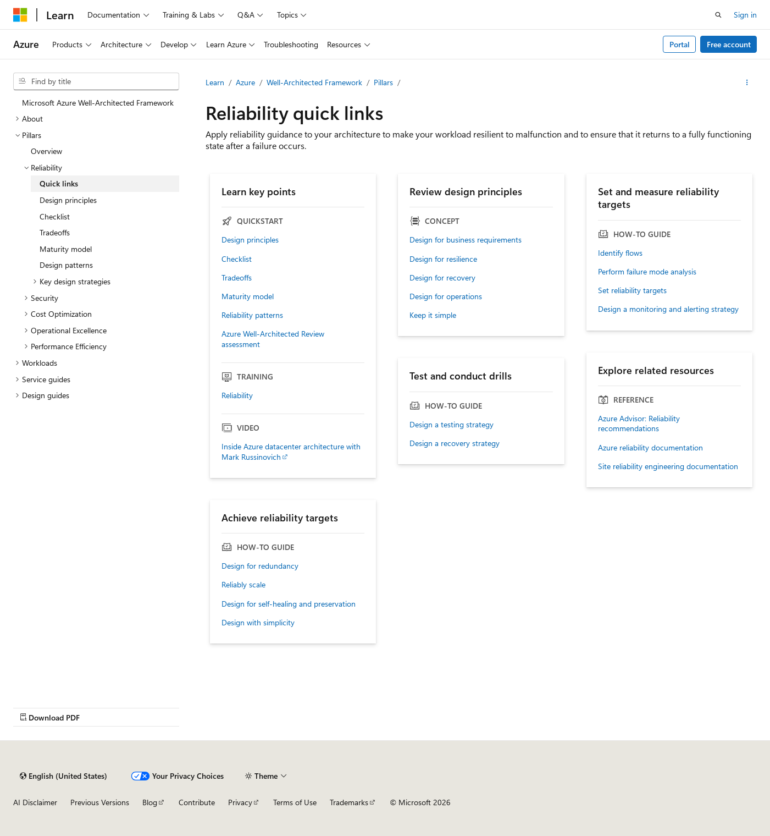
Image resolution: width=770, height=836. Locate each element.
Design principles (250, 240)
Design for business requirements (465, 240)
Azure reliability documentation (650, 448)
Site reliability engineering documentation (668, 466)
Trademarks (349, 802)
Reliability (237, 395)
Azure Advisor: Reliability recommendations (639, 423)
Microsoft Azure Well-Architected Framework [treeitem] (98, 102)
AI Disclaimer (35, 802)
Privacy (240, 802)
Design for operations (445, 296)
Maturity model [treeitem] (66, 249)
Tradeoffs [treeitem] (55, 232)
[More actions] (747, 82)
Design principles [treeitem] (68, 200)
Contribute (197, 802)
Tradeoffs (236, 278)
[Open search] (718, 15)
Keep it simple (432, 315)
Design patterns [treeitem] (66, 265)
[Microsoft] (20, 15)
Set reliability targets (632, 290)
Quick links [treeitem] (59, 183)
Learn (215, 82)
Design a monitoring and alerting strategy (668, 309)
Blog (149, 802)
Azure (245, 82)
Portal (679, 44)
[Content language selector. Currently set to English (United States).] (63, 776)
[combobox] (96, 81)
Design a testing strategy (451, 425)
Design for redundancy (259, 566)
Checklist (236, 259)
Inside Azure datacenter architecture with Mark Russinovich (291, 451)
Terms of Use (295, 802)
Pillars (383, 82)
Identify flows (620, 253)
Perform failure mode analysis (647, 272)
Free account (729, 44)
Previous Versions (99, 802)
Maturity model (247, 296)
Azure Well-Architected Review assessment (272, 339)
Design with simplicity (258, 623)
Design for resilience (443, 259)
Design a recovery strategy (454, 443)
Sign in (745, 14)
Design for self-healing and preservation (288, 604)
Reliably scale (243, 585)
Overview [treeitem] (46, 151)
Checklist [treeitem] (55, 216)
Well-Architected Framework (314, 82)
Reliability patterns (252, 315)
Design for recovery (442, 278)
